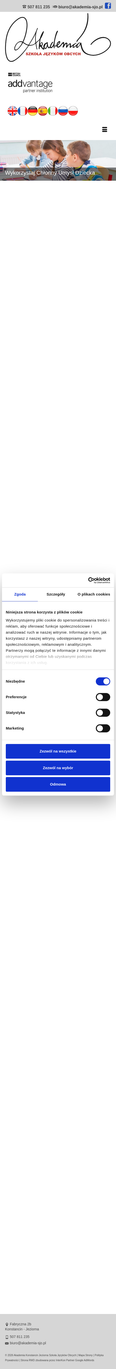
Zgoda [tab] (20, 594)
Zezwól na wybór (58, 768)
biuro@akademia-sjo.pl (80, 7)
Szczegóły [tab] (56, 594)
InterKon (61, 1360)
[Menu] (104, 130)
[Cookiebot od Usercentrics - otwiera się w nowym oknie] (88, 580)
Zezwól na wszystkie (58, 751)
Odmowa (58, 784)
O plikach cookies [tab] (94, 594)
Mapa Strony (85, 1355)
